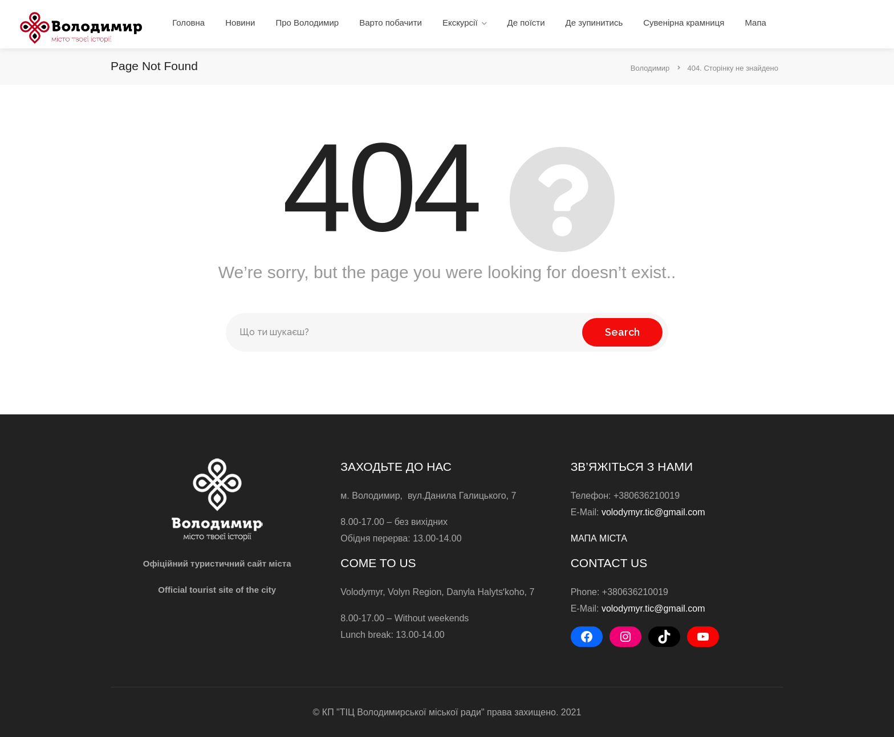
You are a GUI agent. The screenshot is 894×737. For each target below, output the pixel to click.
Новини (240, 22)
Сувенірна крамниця (683, 22)
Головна (188, 22)
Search (622, 332)
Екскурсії (460, 22)
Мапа (755, 22)
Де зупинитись (594, 22)
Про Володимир (307, 22)
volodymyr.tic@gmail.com (653, 512)
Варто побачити (390, 22)
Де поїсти (526, 22)
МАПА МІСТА (599, 538)
